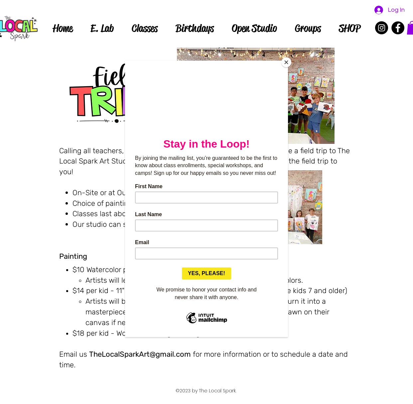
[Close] (286, 62)
